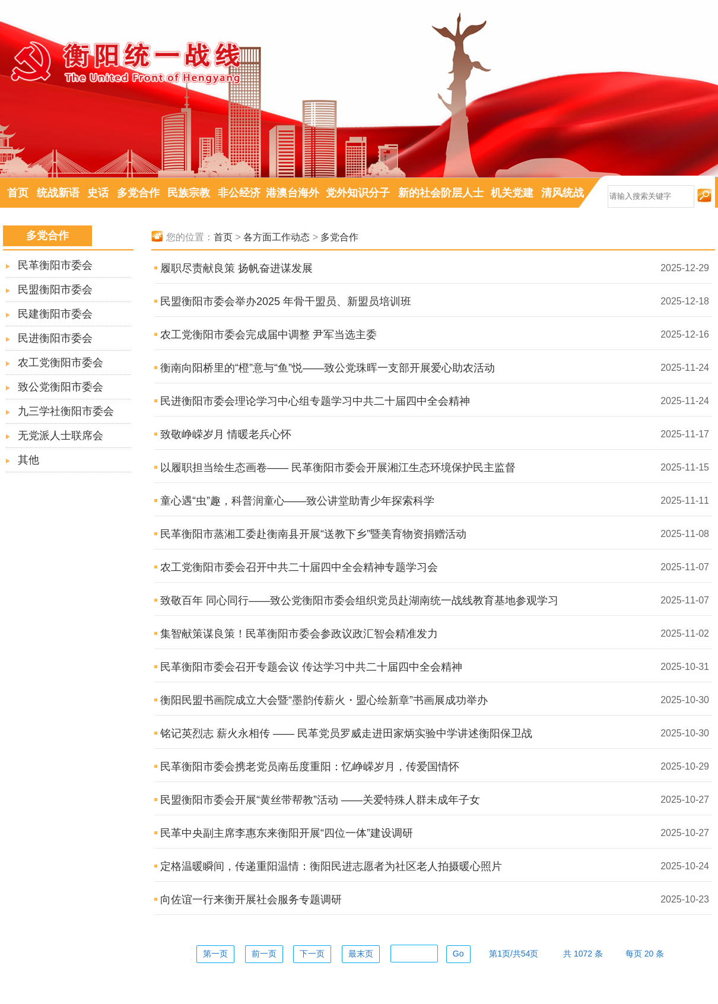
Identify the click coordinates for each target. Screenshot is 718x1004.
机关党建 (512, 193)
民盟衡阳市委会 (55, 290)
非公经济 (239, 193)
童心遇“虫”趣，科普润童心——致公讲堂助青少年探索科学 (297, 501)
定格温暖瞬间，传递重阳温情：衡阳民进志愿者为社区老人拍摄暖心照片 (331, 866)
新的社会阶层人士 (441, 193)
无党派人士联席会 (60, 435)
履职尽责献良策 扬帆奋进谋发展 (236, 268)
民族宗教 (188, 193)
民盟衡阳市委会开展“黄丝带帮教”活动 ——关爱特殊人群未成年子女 (320, 800)
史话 (98, 193)
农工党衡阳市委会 (60, 362)
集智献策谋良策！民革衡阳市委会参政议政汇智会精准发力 (299, 634)
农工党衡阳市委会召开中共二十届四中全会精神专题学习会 (299, 567)
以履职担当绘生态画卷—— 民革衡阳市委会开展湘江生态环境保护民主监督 (338, 468)
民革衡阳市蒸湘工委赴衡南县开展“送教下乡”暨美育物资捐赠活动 (313, 534)
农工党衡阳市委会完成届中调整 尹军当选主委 (268, 335)
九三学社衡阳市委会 (66, 411)
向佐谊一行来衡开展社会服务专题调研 (251, 899)
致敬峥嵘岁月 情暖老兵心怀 (225, 434)
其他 (28, 460)
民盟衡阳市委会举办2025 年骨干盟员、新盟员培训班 (285, 301)
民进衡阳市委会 (55, 338)
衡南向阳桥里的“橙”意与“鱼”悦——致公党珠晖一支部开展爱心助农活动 (327, 368)
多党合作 (138, 193)
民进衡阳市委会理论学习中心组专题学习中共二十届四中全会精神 (315, 401)
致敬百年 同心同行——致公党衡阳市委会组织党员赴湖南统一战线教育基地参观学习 (359, 600)
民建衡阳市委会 (55, 314)
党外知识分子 (358, 193)
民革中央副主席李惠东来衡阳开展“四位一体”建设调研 (286, 833)
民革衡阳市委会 (55, 265)
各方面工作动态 (276, 237)
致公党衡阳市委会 (60, 387)
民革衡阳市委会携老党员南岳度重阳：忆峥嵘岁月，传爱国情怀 (309, 767)
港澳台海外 (292, 193)
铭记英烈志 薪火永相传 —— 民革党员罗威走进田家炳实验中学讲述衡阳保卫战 (346, 733)
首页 (17, 193)
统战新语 (58, 193)
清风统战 (562, 193)
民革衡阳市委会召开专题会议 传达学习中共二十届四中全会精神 (311, 667)
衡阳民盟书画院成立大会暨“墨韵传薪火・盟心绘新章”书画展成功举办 (324, 700)
